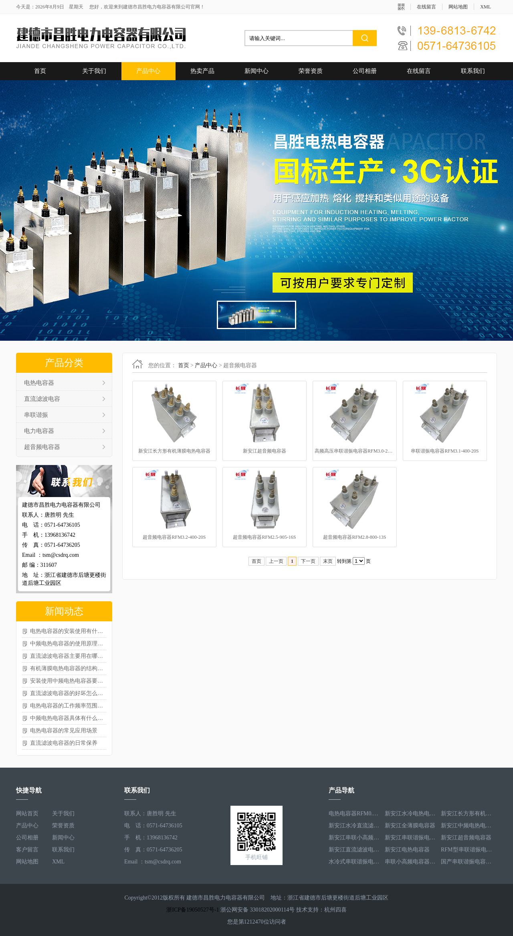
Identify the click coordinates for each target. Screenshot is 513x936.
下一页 (308, 561)
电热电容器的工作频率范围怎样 (68, 706)
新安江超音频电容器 (264, 451)
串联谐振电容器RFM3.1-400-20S (445, 451)
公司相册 (365, 71)
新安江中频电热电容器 (467, 826)
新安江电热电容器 (407, 850)
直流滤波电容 (42, 399)
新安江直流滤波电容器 (355, 850)
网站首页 (27, 814)
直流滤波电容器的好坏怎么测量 (68, 693)
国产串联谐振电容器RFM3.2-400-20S (467, 862)
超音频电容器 (42, 447)
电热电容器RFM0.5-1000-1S (355, 814)
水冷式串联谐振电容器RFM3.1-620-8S (355, 862)
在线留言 (426, 7)
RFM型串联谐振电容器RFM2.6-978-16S (467, 850)
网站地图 (458, 7)
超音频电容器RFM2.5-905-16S (264, 537)
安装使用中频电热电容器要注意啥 (68, 681)
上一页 (276, 561)
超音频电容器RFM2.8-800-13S (354, 537)
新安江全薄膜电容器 (410, 826)
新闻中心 (256, 71)
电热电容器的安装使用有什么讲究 (68, 631)
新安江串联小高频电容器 (355, 838)
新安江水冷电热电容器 (411, 814)
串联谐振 (36, 415)
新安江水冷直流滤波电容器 (355, 826)
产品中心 (148, 71)
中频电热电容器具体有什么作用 (68, 718)
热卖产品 (202, 71)
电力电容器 (39, 431)
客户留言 (27, 850)
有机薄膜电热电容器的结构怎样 (68, 668)
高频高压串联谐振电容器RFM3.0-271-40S (355, 451)
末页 (328, 561)
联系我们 (473, 71)
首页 (40, 71)
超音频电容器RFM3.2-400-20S (174, 537)
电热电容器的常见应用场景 (63, 731)
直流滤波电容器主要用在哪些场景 (68, 656)
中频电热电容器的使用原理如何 (68, 644)
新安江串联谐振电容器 (411, 838)
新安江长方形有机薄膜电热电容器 (174, 451)
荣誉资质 (311, 71)
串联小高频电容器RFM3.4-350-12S (411, 862)
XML (485, 7)
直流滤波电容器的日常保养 (63, 743)
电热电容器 (39, 383)
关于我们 (94, 71)
